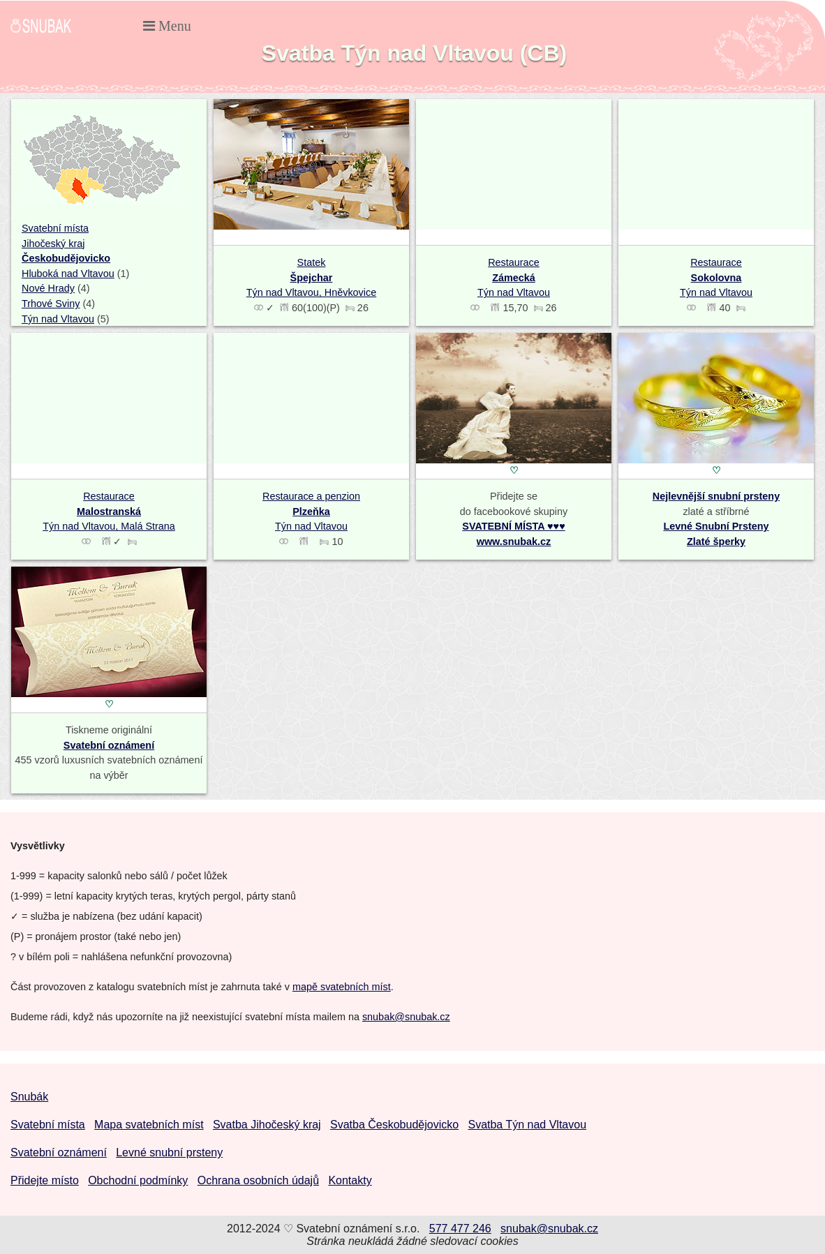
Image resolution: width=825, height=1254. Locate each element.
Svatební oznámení (109, 745)
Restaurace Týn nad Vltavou (513, 277)
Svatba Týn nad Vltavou (527, 1124)
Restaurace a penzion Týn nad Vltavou (311, 511)
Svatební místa (55, 228)
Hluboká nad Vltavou (68, 273)
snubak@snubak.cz (406, 1016)
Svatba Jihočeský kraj (267, 1124)
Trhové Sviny (51, 303)
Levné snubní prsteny (169, 1152)
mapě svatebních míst (341, 986)
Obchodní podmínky (138, 1180)
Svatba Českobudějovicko (394, 1124)
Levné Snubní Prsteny (715, 526)
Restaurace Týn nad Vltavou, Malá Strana (109, 511)
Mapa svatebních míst (149, 1124)
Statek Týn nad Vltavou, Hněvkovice (311, 277)
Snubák (29, 1097)
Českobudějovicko (66, 258)
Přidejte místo (44, 1180)
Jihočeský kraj (53, 243)
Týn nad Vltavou (58, 318)
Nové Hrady (48, 288)
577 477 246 (460, 1228)
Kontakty (349, 1180)
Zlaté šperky (716, 541)
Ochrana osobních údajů (258, 1180)
